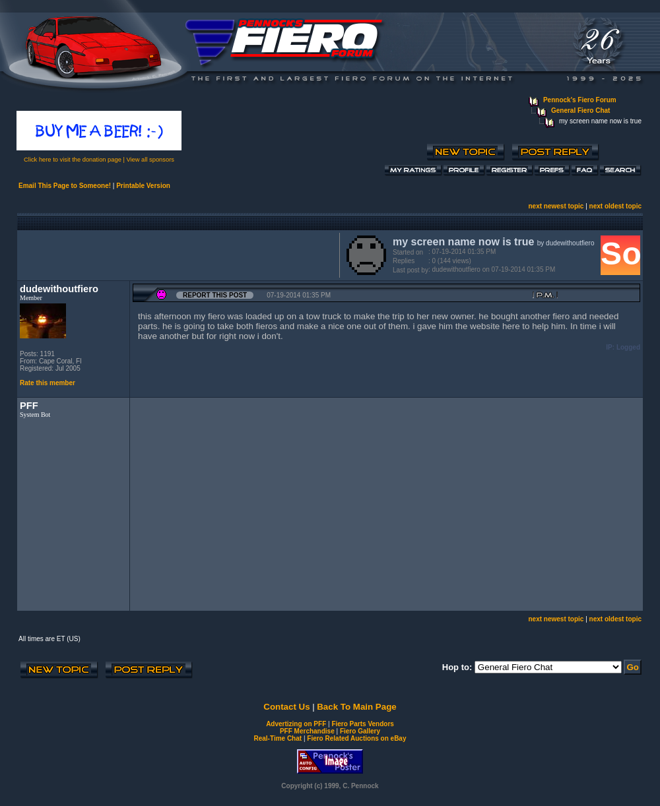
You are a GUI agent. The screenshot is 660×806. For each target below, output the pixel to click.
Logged (628, 347)
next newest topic (555, 206)
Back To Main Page (356, 707)
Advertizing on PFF (296, 724)
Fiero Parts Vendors (362, 724)
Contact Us (286, 707)
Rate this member (47, 383)
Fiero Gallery (360, 731)
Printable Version (143, 185)
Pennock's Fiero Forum (579, 100)
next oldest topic (615, 206)
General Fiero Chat (580, 110)
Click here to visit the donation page (72, 159)
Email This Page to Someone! (64, 185)
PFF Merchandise (307, 731)
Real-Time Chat (278, 738)
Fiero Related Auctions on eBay (356, 738)
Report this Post (215, 295)
